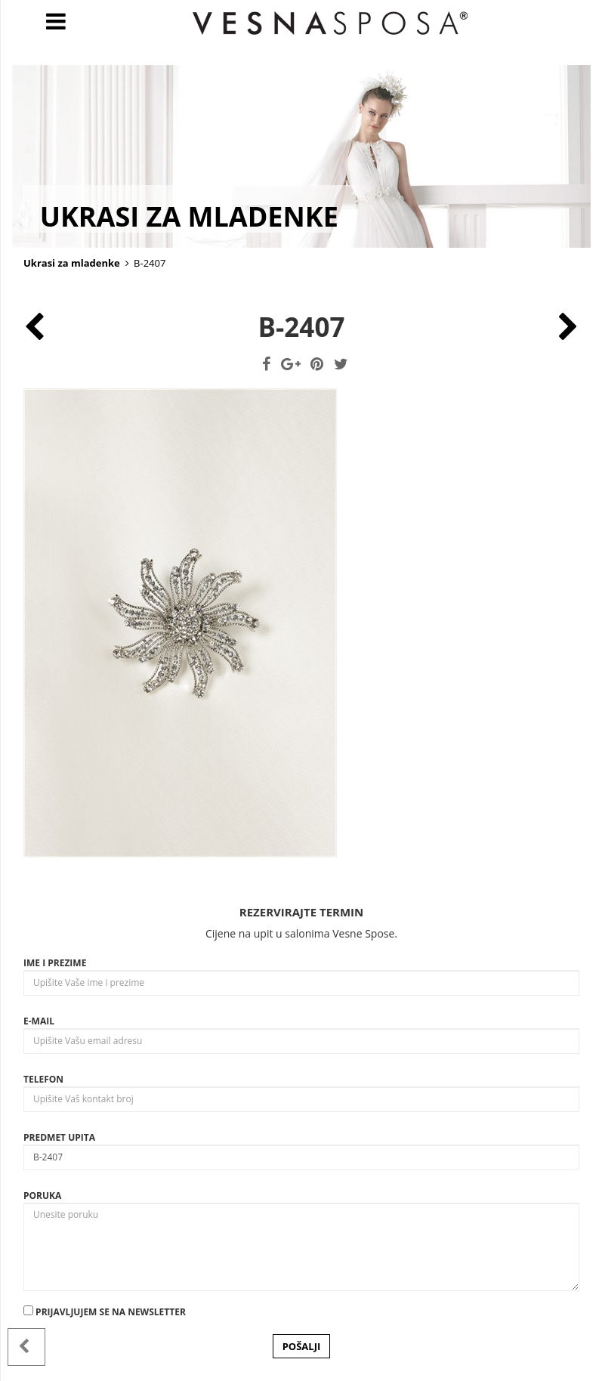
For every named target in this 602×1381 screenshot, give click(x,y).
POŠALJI (301, 1346)
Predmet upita (59, 1137)
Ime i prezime (54, 962)
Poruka (42, 1195)
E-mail (38, 1021)
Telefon (43, 1079)
